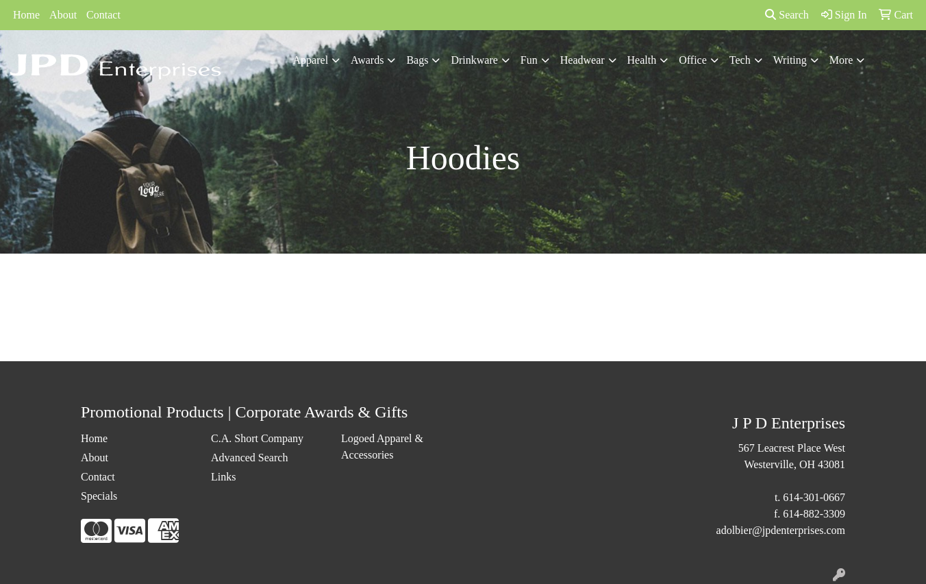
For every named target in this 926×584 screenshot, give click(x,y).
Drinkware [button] (474, 60)
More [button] (841, 60)
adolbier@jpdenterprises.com (780, 530)
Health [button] (642, 60)
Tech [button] (740, 60)
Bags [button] (417, 60)
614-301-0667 (814, 497)
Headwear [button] (582, 60)
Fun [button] (529, 60)
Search (787, 15)
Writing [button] (790, 60)
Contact (103, 15)
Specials (99, 496)
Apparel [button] (311, 60)
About (63, 15)
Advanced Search (249, 457)
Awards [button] (367, 60)
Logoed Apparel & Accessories (382, 447)
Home (26, 15)
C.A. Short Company (257, 438)
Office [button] (693, 60)
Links (223, 477)
